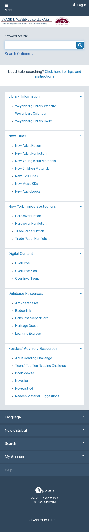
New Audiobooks (27, 191)
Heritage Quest (26, 326)
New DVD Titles (26, 176)
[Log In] (73, 5)
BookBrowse (24, 373)
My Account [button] (44, 457)
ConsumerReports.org (31, 318)
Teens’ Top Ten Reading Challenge (41, 365)
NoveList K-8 (24, 388)
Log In (81, 5)
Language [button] (44, 417)
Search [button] (44, 443)
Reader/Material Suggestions (37, 396)
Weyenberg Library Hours (34, 121)
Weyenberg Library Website (35, 106)
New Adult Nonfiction (31, 153)
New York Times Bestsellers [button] (32, 206)
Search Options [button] (19, 53)
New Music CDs (26, 184)
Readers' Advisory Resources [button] (33, 348)
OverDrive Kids (26, 271)
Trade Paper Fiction (29, 231)
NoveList (21, 381)
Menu (9, 8)
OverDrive (22, 263)
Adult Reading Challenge (33, 358)
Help (9, 470)
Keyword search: (16, 36)
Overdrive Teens (27, 278)
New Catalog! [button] (44, 430)
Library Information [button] (24, 96)
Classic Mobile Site (44, 520)
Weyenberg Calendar (31, 114)
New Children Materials (32, 168)
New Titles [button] (17, 136)
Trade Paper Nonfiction (32, 239)
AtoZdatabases (27, 303)
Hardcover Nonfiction (31, 223)
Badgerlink (23, 310)
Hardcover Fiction (28, 216)
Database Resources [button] (25, 293)
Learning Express (28, 333)
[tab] (44, 96)
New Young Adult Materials (35, 161)
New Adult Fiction (28, 146)
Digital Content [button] (20, 253)
